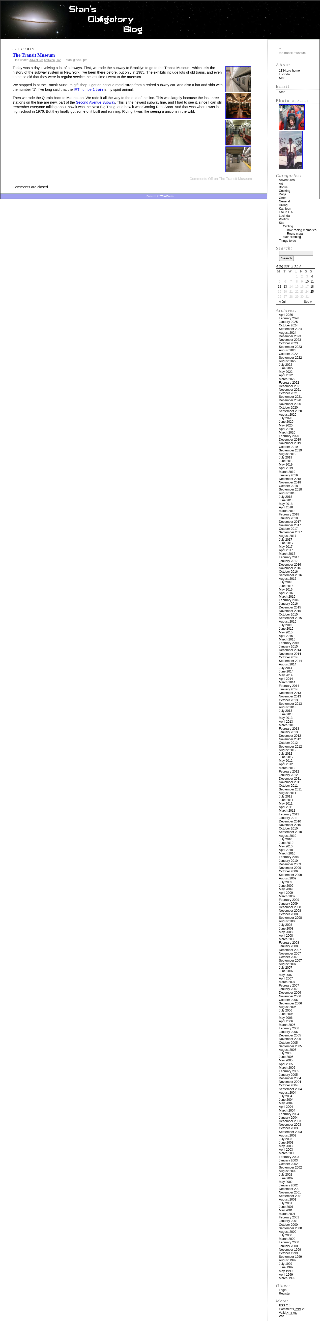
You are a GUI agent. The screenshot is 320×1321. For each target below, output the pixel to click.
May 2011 (286, 803)
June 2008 (286, 928)
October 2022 (288, 354)
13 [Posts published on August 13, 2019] (285, 286)
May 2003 (286, 1146)
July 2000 (285, 1235)
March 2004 (287, 1110)
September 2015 (290, 618)
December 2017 (290, 522)
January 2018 (288, 518)
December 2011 (290, 778)
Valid (288, 1312)
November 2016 (290, 568)
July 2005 (285, 1053)
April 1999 (286, 1274)
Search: (284, 248)
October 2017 (288, 529)
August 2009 (287, 878)
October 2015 (288, 614)
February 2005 (289, 1071)
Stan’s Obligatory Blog (160, 20)
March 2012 (287, 768)
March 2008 (287, 939)
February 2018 (289, 514)
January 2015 (288, 646)
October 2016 (288, 571)
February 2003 (289, 1157)
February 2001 (289, 1217)
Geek (282, 198)
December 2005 (290, 1035)
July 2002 (285, 1174)
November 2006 (290, 996)
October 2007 (288, 957)
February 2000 (289, 1242)
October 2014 (288, 657)
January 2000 (288, 1246)
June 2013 (286, 714)
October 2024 (288, 325)
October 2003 (288, 1128)
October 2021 (288, 393)
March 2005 (287, 1067)
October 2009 (288, 871)
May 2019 (286, 464)
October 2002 (288, 1164)
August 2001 (287, 1199)
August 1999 (287, 1260)
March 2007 (287, 982)
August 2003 (287, 1135)
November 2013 (290, 696)
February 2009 (289, 900)
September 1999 (290, 1256)
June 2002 (286, 1178)
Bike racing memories (301, 230)
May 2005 (286, 1060)
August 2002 (287, 1171)
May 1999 (286, 1271)
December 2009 (290, 864)
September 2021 (290, 396)
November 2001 (290, 1192)
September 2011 (290, 789)
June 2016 (286, 586)
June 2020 (286, 421)
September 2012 (290, 746)
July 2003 (285, 1139)
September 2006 (290, 1003)
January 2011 (288, 818)
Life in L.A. (286, 212)
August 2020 (287, 414)
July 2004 (285, 1096)
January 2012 (288, 775)
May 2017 (286, 546)
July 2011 (285, 796)
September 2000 (290, 1228)
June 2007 (286, 971)
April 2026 (286, 315)
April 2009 (286, 893)
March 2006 (287, 1025)
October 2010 (288, 828)
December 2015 (290, 607)
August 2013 (287, 707)
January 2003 (288, 1160)
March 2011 (287, 810)
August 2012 (287, 750)
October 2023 (288, 343)
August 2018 (287, 493)
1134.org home (289, 70)
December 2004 (290, 1078)
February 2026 (289, 318)
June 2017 (286, 543)
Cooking (284, 191)
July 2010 (285, 839)
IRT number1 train (88, 89)
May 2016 (286, 589)
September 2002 (290, 1167)
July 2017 (285, 539)
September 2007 (290, 960)
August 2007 (287, 964)
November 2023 (290, 340)
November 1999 (290, 1249)
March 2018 (287, 511)
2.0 (284, 1305)
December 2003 (290, 1121)
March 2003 (287, 1153)
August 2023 (287, 350)
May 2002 (286, 1182)
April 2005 (286, 1064)
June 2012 (286, 757)
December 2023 (290, 336)
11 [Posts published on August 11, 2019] (312, 281)
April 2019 (286, 468)
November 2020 (290, 404)
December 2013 (290, 693)
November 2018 (290, 482)
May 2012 (286, 760)
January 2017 (288, 561)
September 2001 (290, 1196)
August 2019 (287, 454)
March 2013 (287, 725)
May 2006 (286, 1018)
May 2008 (286, 932)
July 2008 (285, 925)
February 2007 (289, 985)
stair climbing (292, 237)
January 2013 (288, 732)
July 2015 (285, 625)
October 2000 (288, 1224)
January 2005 (288, 1075)
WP (281, 1316)
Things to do (287, 240)
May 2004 (286, 1103)
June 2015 (286, 628)
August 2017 (287, 536)
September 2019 (290, 450)
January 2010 (288, 861)
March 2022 (287, 379)
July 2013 (285, 711)
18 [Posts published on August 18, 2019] (312, 286)
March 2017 (287, 554)
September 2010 (290, 832)
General (284, 201)
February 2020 (289, 436)
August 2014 (287, 664)
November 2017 (290, 525)
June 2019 (286, 461)
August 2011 (287, 793)
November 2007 (290, 953)
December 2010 (290, 821)
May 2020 (286, 425)
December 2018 (290, 479)
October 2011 (288, 785)
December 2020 (290, 400)
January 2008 (288, 946)
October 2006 (288, 1000)
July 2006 (285, 1010)
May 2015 (286, 632)
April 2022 (286, 375)
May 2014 (286, 675)
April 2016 (286, 593)
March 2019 (287, 472)
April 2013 (286, 721)
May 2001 (286, 1210)
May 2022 (286, 372)
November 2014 (290, 654)
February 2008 (289, 942)
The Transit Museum (34, 55)
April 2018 (286, 507)
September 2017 (290, 532)
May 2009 (286, 889)
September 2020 (290, 411)
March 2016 (287, 596)
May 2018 (286, 504)
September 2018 (290, 489)
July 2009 (285, 882)
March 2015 (287, 639)
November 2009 (290, 868)
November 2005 (290, 1039)
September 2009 (290, 875)
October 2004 (288, 1085)
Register (284, 1293)
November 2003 (290, 1124)
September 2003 (290, 1132)
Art (281, 184)
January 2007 (288, 989)
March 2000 (287, 1239)
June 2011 (286, 800)
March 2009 (287, 896)
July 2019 (285, 457)
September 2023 (290, 347)
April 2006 (286, 1021)
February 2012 (289, 771)
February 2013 (289, 728)
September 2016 (290, 575)
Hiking (283, 205)
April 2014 (286, 679)
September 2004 (290, 1089)
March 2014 (287, 682)
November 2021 (290, 389)
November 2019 (290, 443)
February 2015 (289, 643)
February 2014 (289, 686)
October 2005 (288, 1042)
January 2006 (288, 1032)
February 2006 (289, 1028)
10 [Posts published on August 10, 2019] (307, 281)
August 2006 (287, 1007)
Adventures (36, 60)
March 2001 (287, 1214)
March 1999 (287, 1278)
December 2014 (290, 650)
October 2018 (288, 486)
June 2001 (286, 1207)
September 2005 (290, 1046)
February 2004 (289, 1114)
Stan (58, 60)
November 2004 (290, 1082)
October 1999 (288, 1253)
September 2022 (290, 357)
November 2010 (290, 825)
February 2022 (289, 382)
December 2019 (290, 439)
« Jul (282, 301)
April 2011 (286, 807)
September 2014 (290, 661)
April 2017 (286, 550)
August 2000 (287, 1232)
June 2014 (286, 671)
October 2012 (288, 743)
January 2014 (288, 689)
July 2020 (285, 418)
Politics (284, 219)
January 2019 (288, 475)
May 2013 (286, 718)
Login (282, 1290)
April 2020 (286, 429)
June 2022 (286, 368)
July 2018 (285, 497)
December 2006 (290, 992)
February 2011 (289, 814)
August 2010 (287, 836)
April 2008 (286, 935)
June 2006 (286, 1014)
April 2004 (286, 1107)
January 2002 (288, 1185)
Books (283, 187)
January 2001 (288, 1221)
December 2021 (290, 386)
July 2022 (285, 364)
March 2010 (287, 853)
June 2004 (286, 1099)
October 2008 (288, 914)
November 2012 (290, 739)
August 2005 (287, 1050)
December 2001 (290, 1189)
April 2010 (286, 850)
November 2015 (290, 611)
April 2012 (286, 764)
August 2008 (287, 921)
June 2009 (286, 885)
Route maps (295, 233)
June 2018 (286, 500)
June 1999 (286, 1267)
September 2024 (290, 329)
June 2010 (286, 843)
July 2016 (285, 582)
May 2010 (286, 846)
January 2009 (288, 903)
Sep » (308, 301)
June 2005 (286, 1057)
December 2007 (290, 950)
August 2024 (287, 332)
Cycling (288, 226)
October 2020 (288, 407)
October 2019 (288, 447)
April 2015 (286, 636)
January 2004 (288, 1117)
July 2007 (285, 967)
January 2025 (288, 322)
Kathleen (49, 60)
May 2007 (286, 975)
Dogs (282, 194)
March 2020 (287, 432)
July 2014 (285, 668)
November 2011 (290, 782)
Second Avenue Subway (95, 102)
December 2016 (290, 564)
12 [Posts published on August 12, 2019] (279, 286)
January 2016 (288, 603)
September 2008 (290, 917)
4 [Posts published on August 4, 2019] (312, 276)
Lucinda (284, 74)
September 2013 (290, 703)
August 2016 (287, 578)
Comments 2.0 (292, 1309)
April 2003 (286, 1149)
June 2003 (286, 1142)
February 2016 (289, 600)
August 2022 (287, 361)
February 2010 (289, 857)
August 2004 (287, 1092)
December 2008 (290, 907)
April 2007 (286, 978)
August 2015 (287, 621)
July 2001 (285, 1203)
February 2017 (289, 557)
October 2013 (288, 700)
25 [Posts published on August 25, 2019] (312, 291)
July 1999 (285, 1264)
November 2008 (290, 910)
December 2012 (290, 736)
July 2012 (285, 753)
